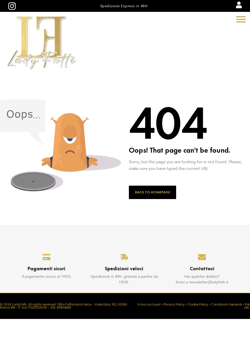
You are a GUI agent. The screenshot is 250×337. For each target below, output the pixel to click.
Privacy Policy (174, 304)
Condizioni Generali (226, 304)
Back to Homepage (152, 192)
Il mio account (149, 304)
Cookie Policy (197, 304)
